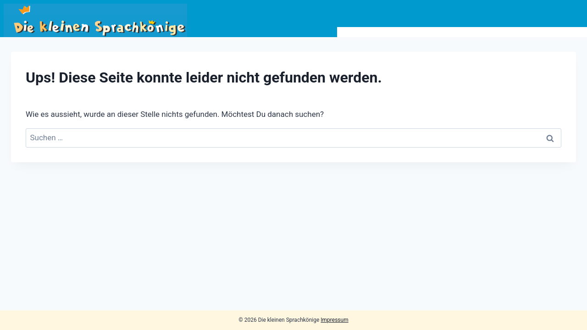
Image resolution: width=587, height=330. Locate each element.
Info (442, 32)
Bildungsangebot (379, 32)
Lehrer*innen (497, 32)
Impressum (334, 320)
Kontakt (560, 32)
